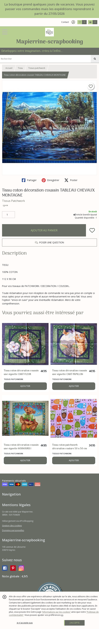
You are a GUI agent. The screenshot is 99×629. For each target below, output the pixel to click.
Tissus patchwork (36, 68)
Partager (29, 180)
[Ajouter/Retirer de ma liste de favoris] (92, 230)
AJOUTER (25, 386)
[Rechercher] (95, 59)
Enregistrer (50, 180)
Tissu (20, 68)
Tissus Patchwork (13, 201)
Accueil (8, 68)
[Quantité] (8, 214)
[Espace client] (73, 22)
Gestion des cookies (12, 525)
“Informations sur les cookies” (56, 611)
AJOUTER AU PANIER (44, 230)
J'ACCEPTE (74, 622)
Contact (65, 22)
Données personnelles (13, 530)
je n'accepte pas (25, 622)
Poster (70, 180)
